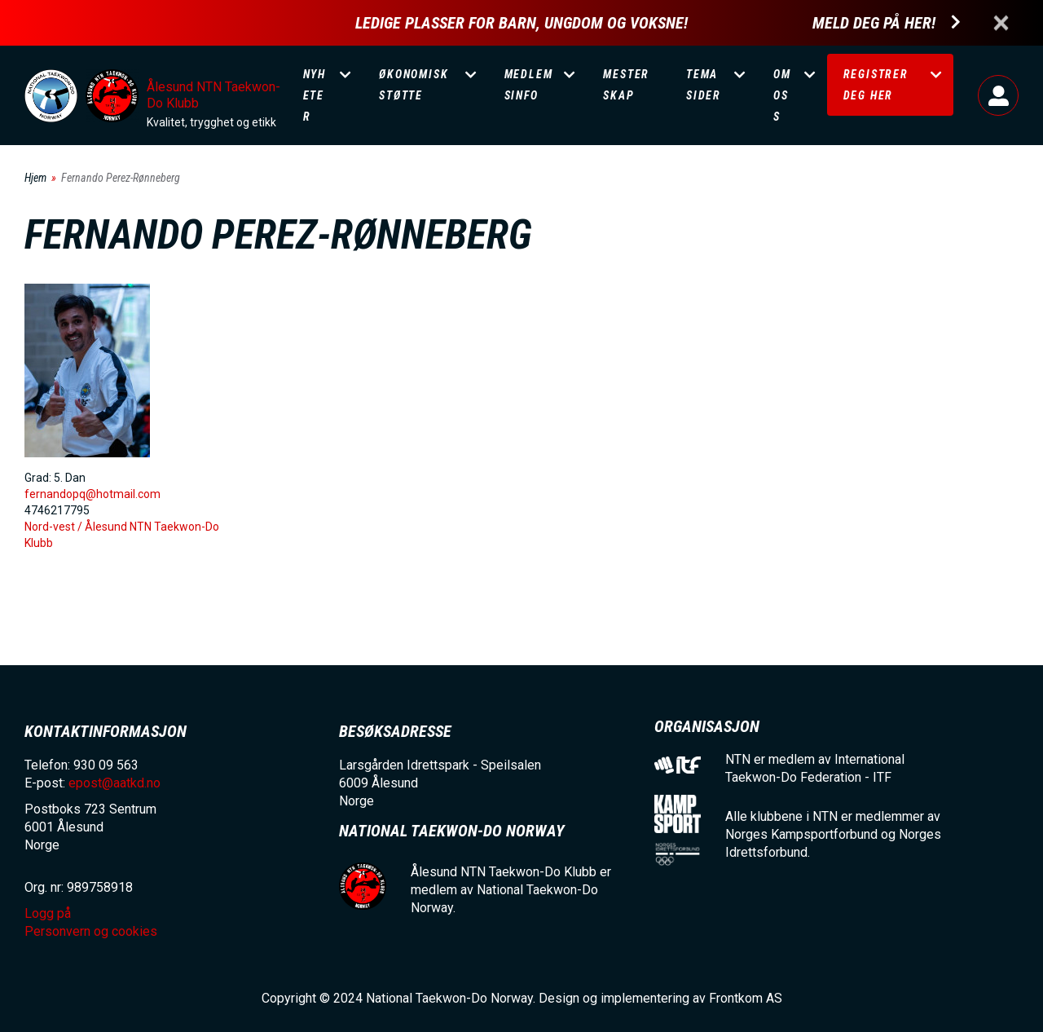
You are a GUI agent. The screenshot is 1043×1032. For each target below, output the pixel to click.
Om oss (782, 95)
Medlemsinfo (528, 85)
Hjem (35, 177)
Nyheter (314, 95)
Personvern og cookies (90, 931)
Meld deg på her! (873, 23)
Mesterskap (626, 85)
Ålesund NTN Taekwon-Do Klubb (213, 95)
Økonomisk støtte (413, 85)
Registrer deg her (876, 85)
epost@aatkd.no (114, 783)
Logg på (998, 95)
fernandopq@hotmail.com (92, 494)
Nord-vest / (54, 526)
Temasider (703, 85)
